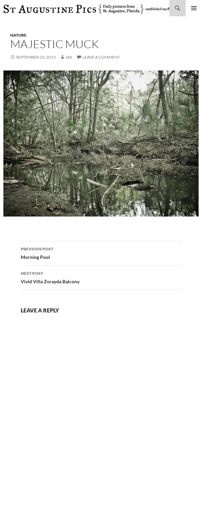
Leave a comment (101, 57)
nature (18, 35)
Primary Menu (194, 8)
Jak (68, 57)
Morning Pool (101, 252)
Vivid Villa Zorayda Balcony (101, 276)
